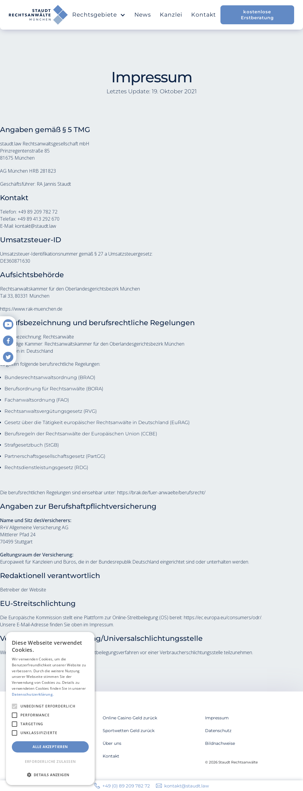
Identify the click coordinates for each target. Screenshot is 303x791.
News (142, 14)
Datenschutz (218, 730)
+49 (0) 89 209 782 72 (126, 786)
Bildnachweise (220, 743)
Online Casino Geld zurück (130, 718)
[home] (38, 14)
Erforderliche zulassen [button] (50, 761)
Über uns (112, 743)
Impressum (217, 718)
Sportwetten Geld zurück (128, 730)
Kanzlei (171, 14)
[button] (99, 15)
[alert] (50, 708)
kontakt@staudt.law (186, 786)
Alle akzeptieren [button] (50, 746)
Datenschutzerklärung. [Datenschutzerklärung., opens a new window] (33, 694)
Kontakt (203, 14)
